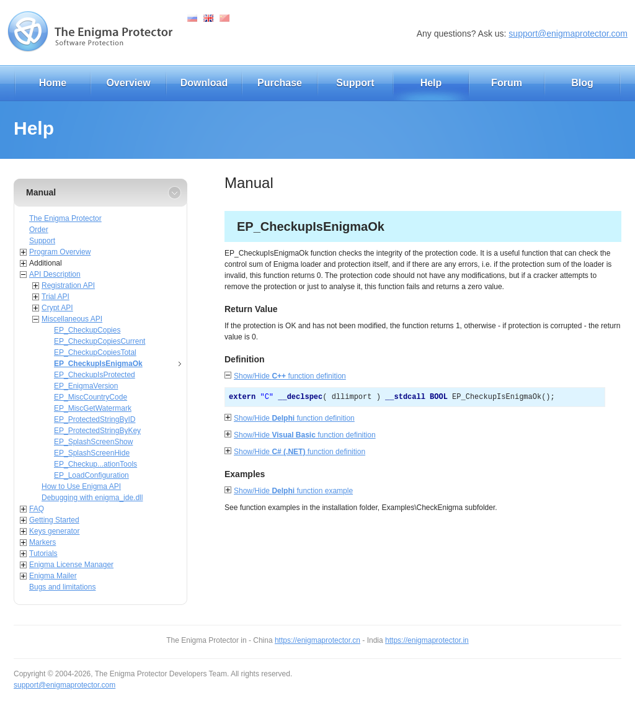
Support (355, 83)
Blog (582, 83)
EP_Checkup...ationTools (95, 464)
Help (431, 83)
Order (38, 229)
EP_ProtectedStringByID (94, 419)
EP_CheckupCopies (87, 330)
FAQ (36, 508)
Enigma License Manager (71, 564)
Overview (128, 83)
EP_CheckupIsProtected (94, 374)
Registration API (68, 285)
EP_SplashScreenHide (92, 453)
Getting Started (54, 520)
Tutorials (43, 553)
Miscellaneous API (72, 319)
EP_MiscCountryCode (90, 397)
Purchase (279, 83)
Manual (41, 192)
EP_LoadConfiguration (91, 475)
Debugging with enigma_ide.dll (92, 497)
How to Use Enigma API (81, 486)
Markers (42, 542)
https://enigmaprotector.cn (317, 640)
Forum (506, 83)
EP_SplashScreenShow (93, 441)
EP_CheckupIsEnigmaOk (98, 363)
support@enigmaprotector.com (568, 33)
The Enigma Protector (65, 218)
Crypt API (57, 307)
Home (52, 83)
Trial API (55, 296)
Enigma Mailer (53, 575)
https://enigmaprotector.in (427, 640)
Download (204, 83)
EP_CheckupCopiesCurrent (99, 341)
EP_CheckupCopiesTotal (95, 352)
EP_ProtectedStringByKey (97, 430)
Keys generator (54, 531)
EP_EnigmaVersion (86, 386)
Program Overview (60, 252)
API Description (55, 274)
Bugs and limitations (62, 587)
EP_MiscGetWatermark (92, 408)
